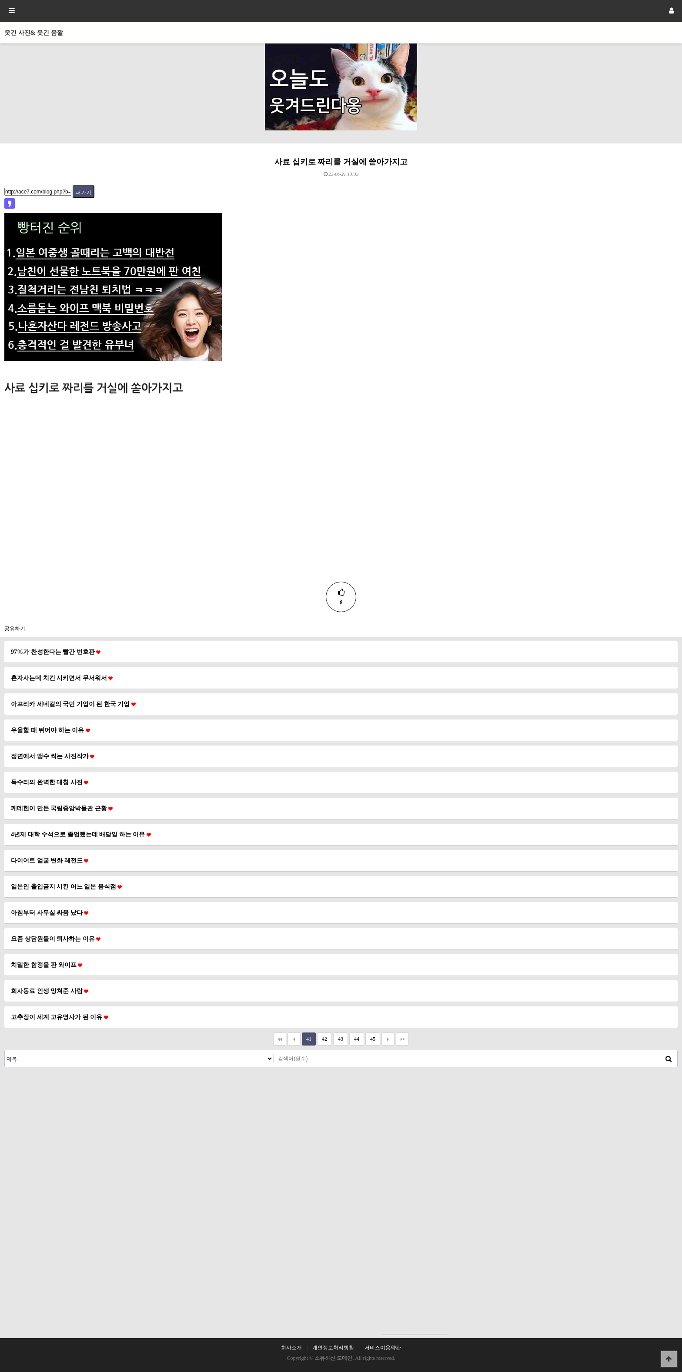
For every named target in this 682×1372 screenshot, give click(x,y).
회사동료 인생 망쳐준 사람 (49, 990)
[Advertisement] (341, 521)
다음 (387, 1039)
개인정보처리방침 (333, 1347)
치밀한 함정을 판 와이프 (46, 964)
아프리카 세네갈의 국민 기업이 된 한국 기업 (73, 703)
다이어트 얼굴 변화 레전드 (49, 860)
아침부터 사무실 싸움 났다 (49, 912)
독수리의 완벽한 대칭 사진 (49, 782)
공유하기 (14, 629)
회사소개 (291, 1347)
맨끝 (402, 1039)
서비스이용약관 (382, 1347)
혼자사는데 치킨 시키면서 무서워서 (62, 677)
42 (322, 1037)
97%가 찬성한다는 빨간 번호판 (55, 651)
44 (354, 1037)
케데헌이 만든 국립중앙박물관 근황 (62, 808)
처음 (279, 1039)
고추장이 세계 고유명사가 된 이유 (59, 1016)
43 (338, 1037)
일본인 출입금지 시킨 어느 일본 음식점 (66, 886)
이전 (294, 1039)
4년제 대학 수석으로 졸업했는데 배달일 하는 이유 (81, 834)
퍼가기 (83, 193)
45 (370, 1037)
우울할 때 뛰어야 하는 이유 (50, 729)
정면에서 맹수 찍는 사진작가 (52, 756)
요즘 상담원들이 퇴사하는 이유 (55, 938)
